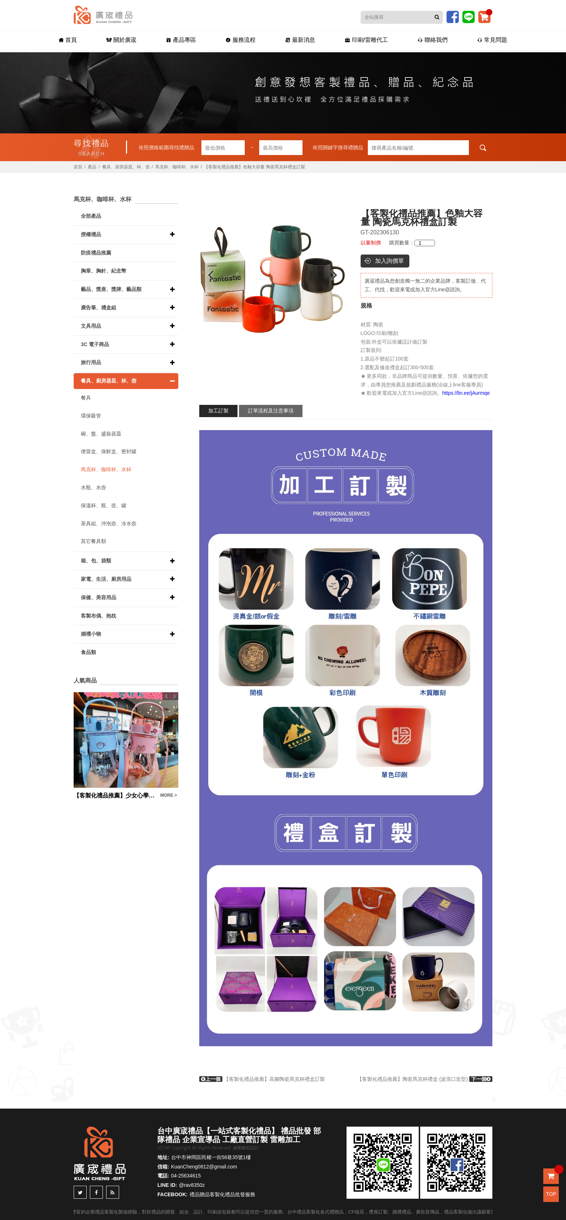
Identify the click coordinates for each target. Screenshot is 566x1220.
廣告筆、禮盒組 (98, 307)
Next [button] (338, 275)
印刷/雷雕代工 (367, 40)
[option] (272, 275)
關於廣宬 (120, 40)
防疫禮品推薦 (96, 253)
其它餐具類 (93, 541)
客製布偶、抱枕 (98, 616)
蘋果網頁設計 (246, 1148)
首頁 (66, 40)
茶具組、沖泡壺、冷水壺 (108, 523)
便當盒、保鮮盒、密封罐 (108, 451)
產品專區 (180, 40)
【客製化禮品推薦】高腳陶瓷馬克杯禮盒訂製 (262, 1079)
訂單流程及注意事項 (270, 411)
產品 (92, 166)
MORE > (168, 795)
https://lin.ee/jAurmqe (466, 393)
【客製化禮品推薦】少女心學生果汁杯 (115, 795)
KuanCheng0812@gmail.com (204, 1167)
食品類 (88, 652)
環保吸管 (91, 416)
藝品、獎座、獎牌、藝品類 (111, 289)
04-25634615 (186, 1176)
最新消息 (300, 40)
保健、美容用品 (98, 597)
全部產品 (91, 216)
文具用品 (91, 326)
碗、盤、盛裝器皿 (101, 434)
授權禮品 (91, 234)
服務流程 (240, 40)
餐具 (86, 398)
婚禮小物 (91, 634)
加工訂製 (218, 411)
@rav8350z (192, 1185)
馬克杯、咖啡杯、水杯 (177, 166)
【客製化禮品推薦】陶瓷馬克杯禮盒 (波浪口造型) (424, 1079)
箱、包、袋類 (96, 560)
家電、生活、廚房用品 (106, 579)
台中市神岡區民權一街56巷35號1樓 (211, 1157)
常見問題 (494, 40)
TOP (551, 1194)
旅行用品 (91, 362)
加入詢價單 (389, 261)
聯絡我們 (434, 40)
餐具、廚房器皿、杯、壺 (126, 166)
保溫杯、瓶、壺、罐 (103, 505)
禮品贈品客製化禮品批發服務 (222, 1194)
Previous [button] (207, 275)
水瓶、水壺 (93, 487)
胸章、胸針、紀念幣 (103, 271)
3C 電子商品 (95, 344)
